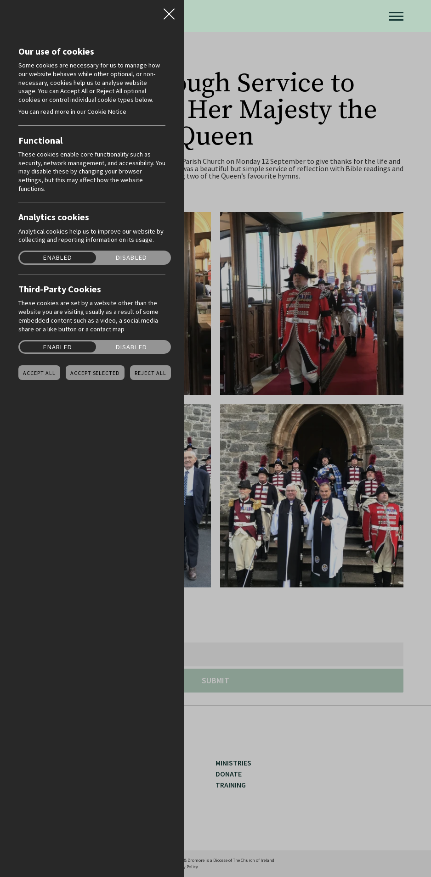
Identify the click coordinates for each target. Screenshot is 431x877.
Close (169, 11)
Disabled (131, 257)
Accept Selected (95, 373)
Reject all (150, 373)
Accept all (39, 373)
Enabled (57, 257)
